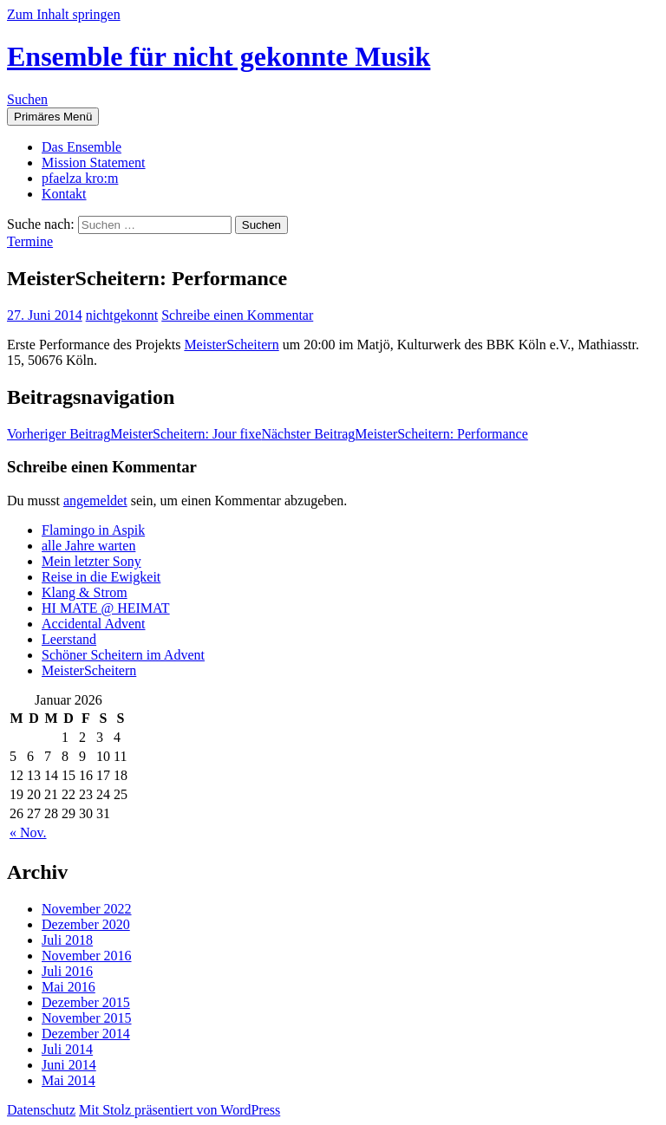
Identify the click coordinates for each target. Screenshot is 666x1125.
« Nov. (28, 832)
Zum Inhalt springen (64, 14)
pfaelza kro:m (80, 178)
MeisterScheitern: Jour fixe (134, 433)
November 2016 (87, 955)
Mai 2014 (68, 1080)
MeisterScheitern (231, 344)
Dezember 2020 (86, 924)
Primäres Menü (53, 116)
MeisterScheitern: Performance (394, 433)
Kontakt (64, 193)
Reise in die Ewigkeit (101, 576)
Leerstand (69, 639)
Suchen (27, 99)
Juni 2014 (69, 1064)
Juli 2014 (67, 1049)
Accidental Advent (94, 623)
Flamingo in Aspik (93, 530)
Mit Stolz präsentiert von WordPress (179, 1109)
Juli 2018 (67, 940)
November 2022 (87, 908)
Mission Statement (94, 162)
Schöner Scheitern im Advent (123, 654)
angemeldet (95, 500)
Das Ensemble (81, 147)
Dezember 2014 (86, 1033)
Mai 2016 (68, 986)
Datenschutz (41, 1109)
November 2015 (87, 1018)
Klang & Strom (84, 592)
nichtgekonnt (122, 315)
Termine (30, 241)
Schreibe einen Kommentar (237, 315)
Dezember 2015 (86, 1002)
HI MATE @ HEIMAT (106, 608)
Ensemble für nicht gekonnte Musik (218, 56)
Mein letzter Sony (91, 561)
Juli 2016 (67, 971)
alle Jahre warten (88, 545)
